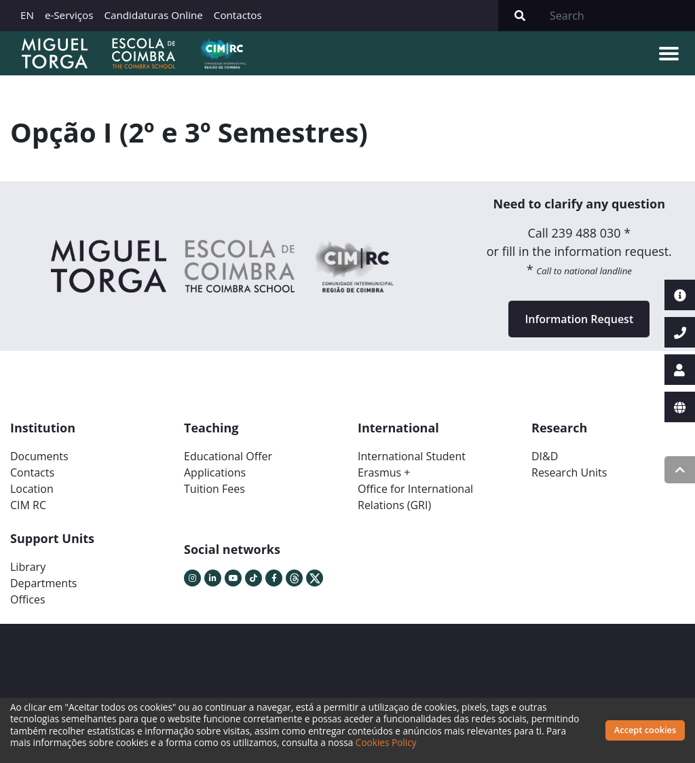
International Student (412, 456)
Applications (215, 472)
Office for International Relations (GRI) (415, 497)
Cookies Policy (386, 742)
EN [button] (27, 15)
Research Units (569, 472)
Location (32, 488)
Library (27, 566)
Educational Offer (228, 456)
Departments (43, 583)
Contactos (238, 15)
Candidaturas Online (153, 15)
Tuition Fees (214, 488)
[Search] (618, 15)
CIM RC (28, 505)
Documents (39, 456)
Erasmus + (384, 472)
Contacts (32, 472)
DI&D (544, 456)
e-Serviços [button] (69, 15)
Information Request (579, 319)
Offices (27, 599)
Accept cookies (645, 730)
